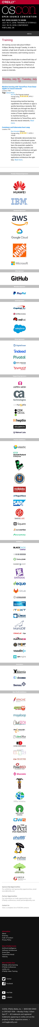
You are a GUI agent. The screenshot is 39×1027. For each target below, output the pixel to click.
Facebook (7, 983)
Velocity (5, 956)
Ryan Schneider (15, 131)
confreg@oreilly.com (9, 1022)
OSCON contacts (23, 907)
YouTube (7, 992)
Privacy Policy (6, 940)
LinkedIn (7, 997)
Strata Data (6, 952)
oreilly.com (5, 969)
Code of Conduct (7, 937)
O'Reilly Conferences (9, 967)
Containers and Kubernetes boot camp (16, 127)
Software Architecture (9, 950)
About (4, 933)
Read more (18, 159)
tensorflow (10, 92)
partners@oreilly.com (28, 900)
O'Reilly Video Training (9, 971)
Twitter (6, 979)
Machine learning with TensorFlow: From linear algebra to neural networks (19, 87)
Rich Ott (13, 94)
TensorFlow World (8, 954)
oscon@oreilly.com (8, 891)
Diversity (5, 935)
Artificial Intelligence (9, 948)
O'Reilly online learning (10, 965)
